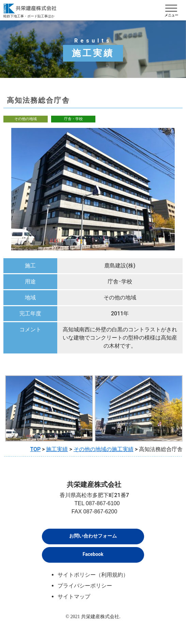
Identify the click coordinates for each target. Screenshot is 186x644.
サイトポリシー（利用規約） (93, 575)
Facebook (93, 554)
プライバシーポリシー (85, 585)
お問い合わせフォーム (93, 536)
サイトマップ (74, 596)
